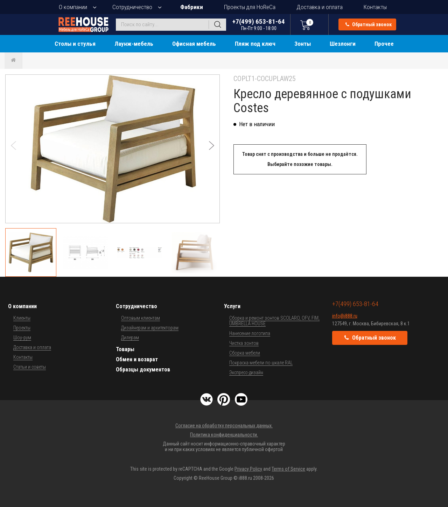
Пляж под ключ (255, 43)
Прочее (384, 43)
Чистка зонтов (244, 343)
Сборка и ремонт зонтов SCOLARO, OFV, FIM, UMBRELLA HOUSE (274, 320)
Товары (125, 349)
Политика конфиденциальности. (224, 434)
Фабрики (191, 6)
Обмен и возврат (137, 359)
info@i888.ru (344, 316)
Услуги (232, 306)
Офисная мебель (194, 43)
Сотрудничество (132, 6)
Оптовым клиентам (140, 318)
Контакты (375, 6)
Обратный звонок (368, 24)
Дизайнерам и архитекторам (149, 328)
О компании (73, 6)
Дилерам (130, 337)
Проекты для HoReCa (249, 6)
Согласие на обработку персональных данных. (224, 425)
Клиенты (21, 318)
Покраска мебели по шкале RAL (261, 362)
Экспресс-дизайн (246, 372)
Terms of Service (288, 469)
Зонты (302, 43)
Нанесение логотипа (249, 333)
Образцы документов (143, 369)
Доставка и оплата (319, 6)
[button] (211, 145)
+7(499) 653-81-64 (258, 24)
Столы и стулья (75, 43)
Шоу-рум (22, 337)
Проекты (21, 328)
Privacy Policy (248, 469)
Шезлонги (343, 43)
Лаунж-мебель (133, 43)
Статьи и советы (29, 367)
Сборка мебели (244, 353)
